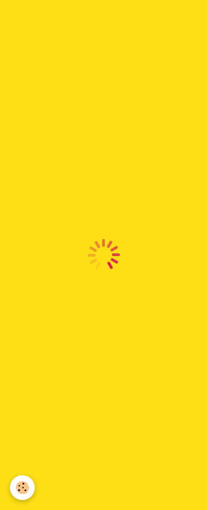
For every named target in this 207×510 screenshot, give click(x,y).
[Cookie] (22, 487)
